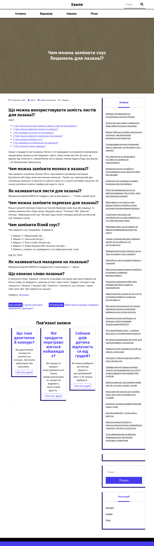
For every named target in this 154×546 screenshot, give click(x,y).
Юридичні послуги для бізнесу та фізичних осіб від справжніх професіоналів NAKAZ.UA (121, 321)
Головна (20, 13)
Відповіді (46, 13)
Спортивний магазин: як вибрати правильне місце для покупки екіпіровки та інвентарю (121, 437)
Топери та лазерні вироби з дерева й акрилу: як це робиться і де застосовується (123, 242)
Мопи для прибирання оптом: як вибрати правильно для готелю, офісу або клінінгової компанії (123, 193)
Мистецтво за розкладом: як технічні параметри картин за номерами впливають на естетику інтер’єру (123, 309)
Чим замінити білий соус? (28, 139)
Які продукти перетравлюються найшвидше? (53, 344)
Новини (72, 13)
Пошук (142, 4)
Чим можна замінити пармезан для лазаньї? (38, 135)
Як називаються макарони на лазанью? (35, 142)
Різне (94, 13)
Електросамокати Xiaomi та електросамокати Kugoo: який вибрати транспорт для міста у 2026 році (124, 425)
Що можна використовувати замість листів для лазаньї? (45, 125)
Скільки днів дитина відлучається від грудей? (82, 344)
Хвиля (77, 4)
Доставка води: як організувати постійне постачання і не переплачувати (120, 159)
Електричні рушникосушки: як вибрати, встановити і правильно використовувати (124, 272)
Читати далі (24, 372)
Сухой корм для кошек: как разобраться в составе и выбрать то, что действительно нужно (123, 217)
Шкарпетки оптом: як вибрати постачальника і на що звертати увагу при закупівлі (123, 171)
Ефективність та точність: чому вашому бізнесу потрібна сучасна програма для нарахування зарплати (122, 205)
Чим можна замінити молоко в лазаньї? (35, 129)
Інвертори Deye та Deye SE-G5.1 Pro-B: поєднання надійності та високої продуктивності (124, 297)
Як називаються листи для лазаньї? (33, 132)
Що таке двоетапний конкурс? (24, 338)
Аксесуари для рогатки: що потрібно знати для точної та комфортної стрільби (123, 394)
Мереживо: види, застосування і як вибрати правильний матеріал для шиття (122, 229)
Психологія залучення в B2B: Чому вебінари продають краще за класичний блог (121, 284)
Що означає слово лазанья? (29, 146)
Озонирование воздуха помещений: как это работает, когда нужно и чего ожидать (123, 147)
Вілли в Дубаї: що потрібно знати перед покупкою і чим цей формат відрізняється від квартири (124, 135)
